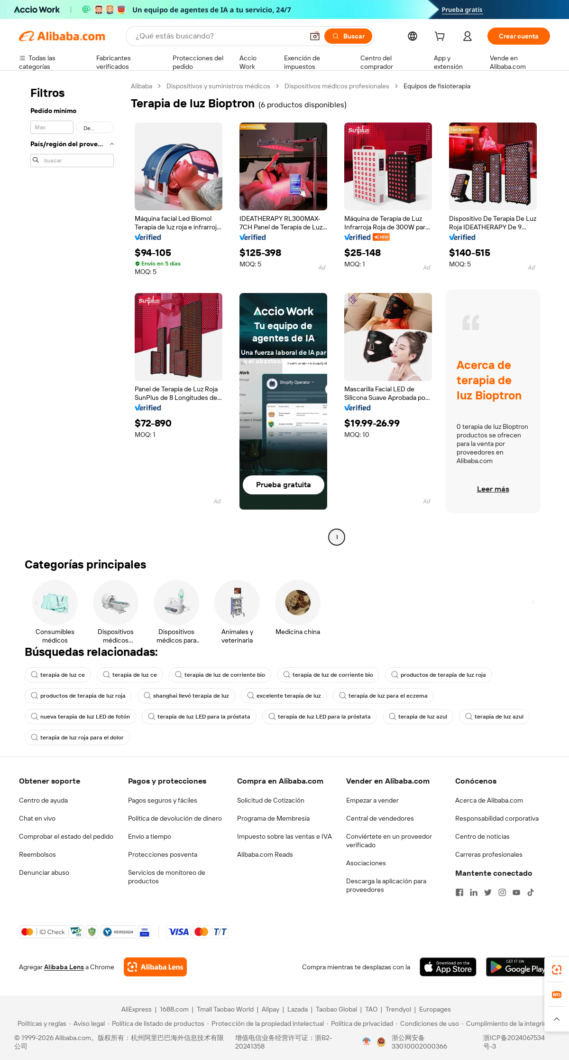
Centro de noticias (482, 836)
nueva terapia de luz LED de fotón (80, 716)
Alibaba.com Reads (265, 854)
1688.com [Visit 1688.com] (174, 1009)
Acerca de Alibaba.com (489, 800)
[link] (556, 969)
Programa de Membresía (273, 818)
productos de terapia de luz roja (438, 675)
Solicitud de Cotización (270, 800)
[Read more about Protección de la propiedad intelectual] (265, 1023)
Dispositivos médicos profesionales (336, 86)
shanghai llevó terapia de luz (186, 696)
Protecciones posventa (162, 854)
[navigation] (72, 312)
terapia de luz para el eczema (383, 696)
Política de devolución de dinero (175, 818)
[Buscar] (348, 36)
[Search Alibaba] (219, 36)
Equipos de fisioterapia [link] (437, 86)
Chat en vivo (37, 818)
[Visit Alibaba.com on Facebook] (459, 892)
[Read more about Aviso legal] (87, 1023)
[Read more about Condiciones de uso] (427, 1023)
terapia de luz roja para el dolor (77, 737)
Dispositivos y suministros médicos (218, 86)
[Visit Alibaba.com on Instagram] (502, 892)
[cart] (441, 37)
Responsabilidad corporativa (497, 818)
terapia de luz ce (58, 675)
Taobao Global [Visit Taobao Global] (336, 1009)
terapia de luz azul (418, 716)
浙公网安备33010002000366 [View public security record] (419, 1042)
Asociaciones (366, 863)
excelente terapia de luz (284, 696)
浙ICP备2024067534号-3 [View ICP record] (514, 1042)
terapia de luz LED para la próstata (199, 716)
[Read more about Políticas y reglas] (40, 1023)
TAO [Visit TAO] (371, 1009)
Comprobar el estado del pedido (66, 836)
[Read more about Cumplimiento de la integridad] (508, 1023)
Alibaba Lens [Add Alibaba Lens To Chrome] (64, 967)
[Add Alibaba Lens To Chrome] (155, 966)
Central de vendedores (380, 818)
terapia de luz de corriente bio (220, 675)
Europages (435, 1009)
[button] (315, 36)
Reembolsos (37, 854)
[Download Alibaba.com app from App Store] (448, 966)
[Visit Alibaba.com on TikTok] (530, 892)
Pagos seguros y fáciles (162, 800)
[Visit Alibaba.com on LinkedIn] (473, 892)
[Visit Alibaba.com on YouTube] (516, 892)
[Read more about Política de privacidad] (360, 1023)
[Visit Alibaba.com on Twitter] (488, 892)
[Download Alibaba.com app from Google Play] (518, 966)
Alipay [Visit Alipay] (270, 1009)
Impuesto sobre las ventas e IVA (284, 836)
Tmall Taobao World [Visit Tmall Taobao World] (225, 1009)
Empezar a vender (372, 800)
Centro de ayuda (43, 800)
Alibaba (141, 86)
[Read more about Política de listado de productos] (156, 1023)
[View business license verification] (366, 1042)
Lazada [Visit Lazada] (297, 1009)
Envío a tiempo (149, 836)
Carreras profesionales (489, 854)
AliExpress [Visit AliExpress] (136, 1009)
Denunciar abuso (44, 872)
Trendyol (398, 1009)
